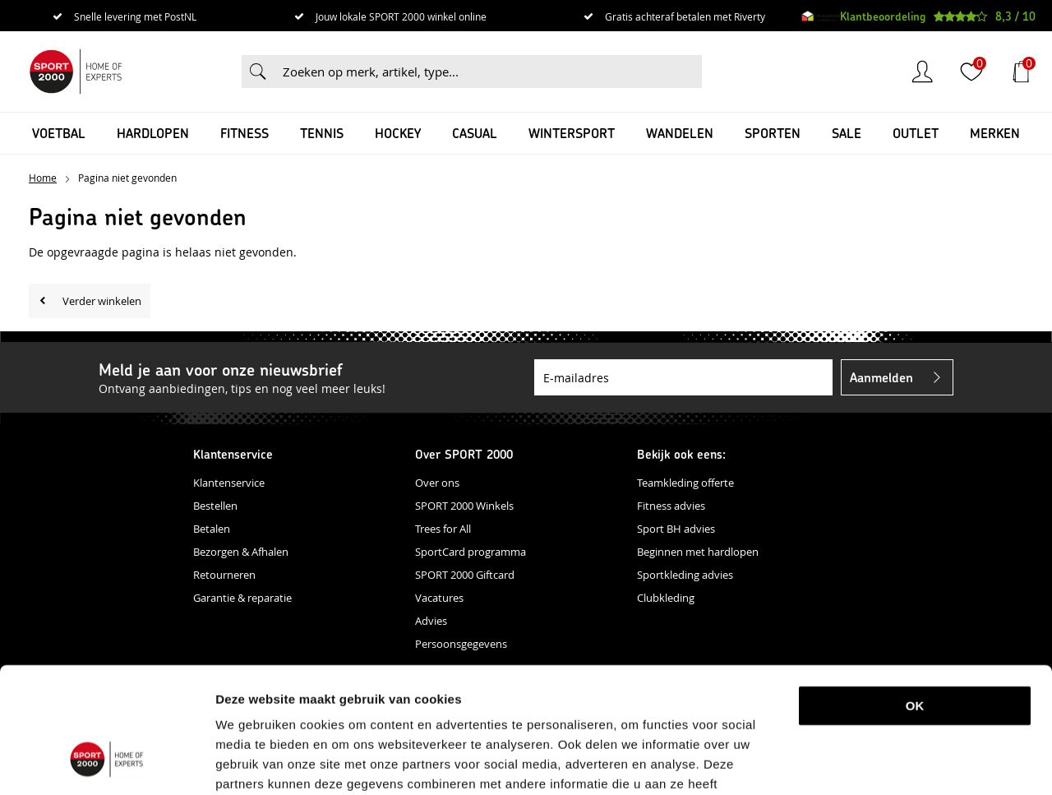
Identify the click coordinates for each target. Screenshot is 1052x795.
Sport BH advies (676, 528)
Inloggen (922, 71)
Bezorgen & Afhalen (240, 551)
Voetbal (58, 132)
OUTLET (916, 132)
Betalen (211, 528)
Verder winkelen (101, 301)
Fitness (244, 132)
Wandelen (679, 132)
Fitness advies (671, 505)
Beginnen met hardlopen (698, 551)
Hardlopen (153, 132)
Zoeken (258, 71)
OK (915, 598)
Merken (995, 132)
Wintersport (571, 132)
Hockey (398, 132)
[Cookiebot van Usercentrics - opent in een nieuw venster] (106, 763)
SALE (846, 132)
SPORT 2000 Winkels (464, 505)
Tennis (322, 132)
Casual (474, 132)
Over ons (437, 482)
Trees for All (443, 528)
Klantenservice (229, 482)
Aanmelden (881, 377)
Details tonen (866, 763)
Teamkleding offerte (685, 482)
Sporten (773, 132)
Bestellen (215, 505)
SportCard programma (470, 551)
